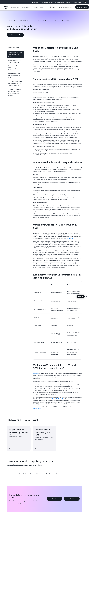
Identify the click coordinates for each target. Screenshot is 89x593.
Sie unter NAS (70, 238)
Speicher (40, 20)
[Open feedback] (87, 296)
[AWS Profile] (85, 2)
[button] (26, 7)
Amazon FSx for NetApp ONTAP (56, 399)
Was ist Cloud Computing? (14, 20)
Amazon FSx (36, 373)
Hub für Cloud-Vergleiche (29, 20)
